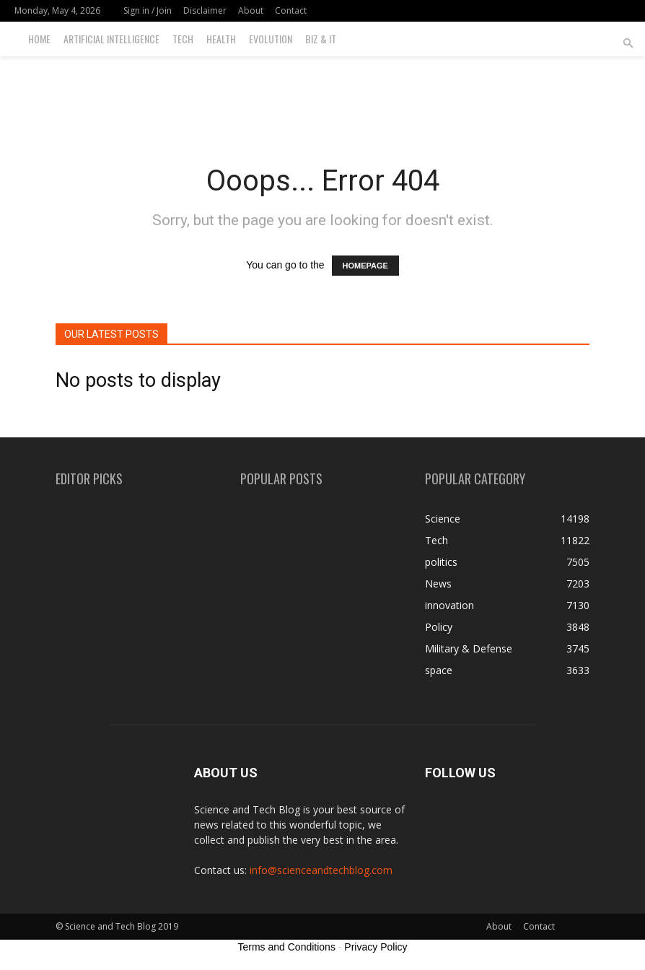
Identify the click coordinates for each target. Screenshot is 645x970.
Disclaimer (205, 10)
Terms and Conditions (286, 947)
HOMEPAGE (365, 265)
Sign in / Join (147, 10)
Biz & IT (320, 38)
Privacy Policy (375, 947)
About (250, 10)
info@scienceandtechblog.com (321, 870)
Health (221, 38)
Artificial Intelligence (111, 38)
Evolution (270, 38)
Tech (182, 38)
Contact (291, 10)
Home (39, 38)
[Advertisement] (322, 88)
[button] (627, 44)
